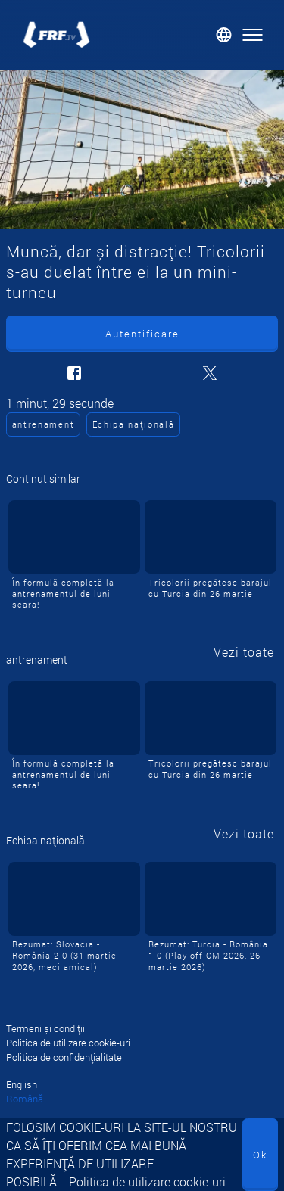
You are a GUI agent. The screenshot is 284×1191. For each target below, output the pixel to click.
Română (24, 1099)
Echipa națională (133, 424)
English (21, 1084)
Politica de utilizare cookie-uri (147, 1181)
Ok (260, 1155)
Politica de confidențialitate (64, 1057)
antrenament (43, 424)
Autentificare (142, 334)
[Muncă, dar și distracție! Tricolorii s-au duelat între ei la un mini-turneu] (142, 149)
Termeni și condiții (45, 1028)
